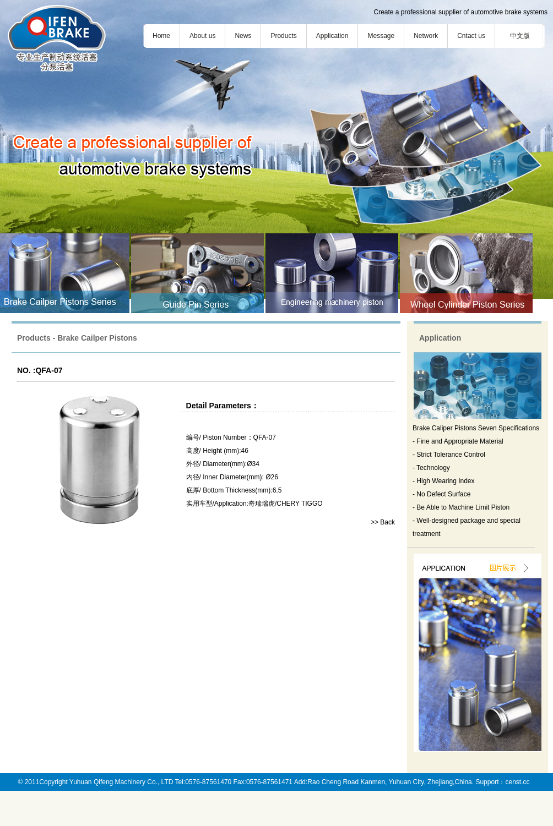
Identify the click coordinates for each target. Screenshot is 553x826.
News (243, 36)
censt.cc (517, 782)
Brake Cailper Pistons (97, 337)
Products (283, 36)
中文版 (520, 36)
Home (161, 36)
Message (380, 36)
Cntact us (471, 36)
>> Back (383, 522)
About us (202, 36)
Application (332, 36)
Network (426, 36)
